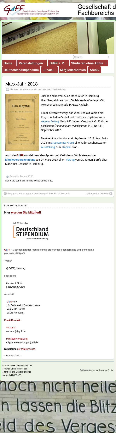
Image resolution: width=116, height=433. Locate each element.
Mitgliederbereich (73, 70)
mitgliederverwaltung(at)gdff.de (22, 342)
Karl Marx (47, 89)
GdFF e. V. (58, 64)
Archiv (94, 70)
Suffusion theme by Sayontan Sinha (96, 370)
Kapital (66, 147)
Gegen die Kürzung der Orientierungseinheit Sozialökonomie (37, 193)
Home (9, 64)
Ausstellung (48, 147)
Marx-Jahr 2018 (21, 83)
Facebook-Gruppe (14, 287)
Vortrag (70, 159)
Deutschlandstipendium (21, 70)
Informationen (35, 89)
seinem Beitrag (50, 121)
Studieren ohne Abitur (89, 64)
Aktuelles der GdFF (19, 89)
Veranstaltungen (32, 64)
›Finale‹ (50, 70)
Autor (22, 176)
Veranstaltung (59, 89)
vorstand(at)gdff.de (16, 331)
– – (12, 355)
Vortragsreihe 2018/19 (99, 193)
